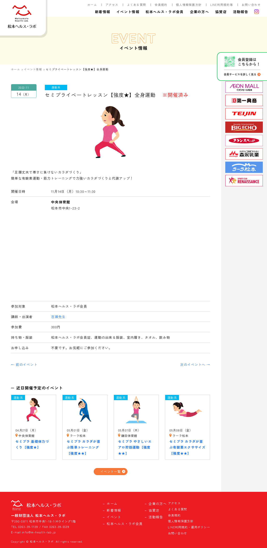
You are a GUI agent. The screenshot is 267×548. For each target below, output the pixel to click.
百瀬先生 (58, 316)
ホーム (92, 5)
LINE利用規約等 (221, 5)
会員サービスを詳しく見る (240, 74)
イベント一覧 (110, 471)
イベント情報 (127, 11)
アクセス (112, 5)
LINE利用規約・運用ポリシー (189, 527)
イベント (114, 516)
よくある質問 (136, 5)
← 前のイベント (24, 364)
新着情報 (102, 11)
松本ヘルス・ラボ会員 (165, 11)
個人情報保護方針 (189, 5)
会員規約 (161, 5)
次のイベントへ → (195, 364)
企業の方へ (199, 11)
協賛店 (221, 11)
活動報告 (240, 11)
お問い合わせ (251, 5)
